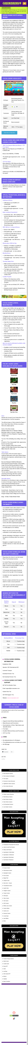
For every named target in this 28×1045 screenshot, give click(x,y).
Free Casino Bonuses (8, 786)
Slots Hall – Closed (8, 883)
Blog (17, 991)
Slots (5, 995)
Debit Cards (6, 961)
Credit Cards (6, 963)
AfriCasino (6, 895)
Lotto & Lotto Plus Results (9, 847)
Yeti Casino (6, 900)
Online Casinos (7, 991)
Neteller (5, 978)
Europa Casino (7, 867)
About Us (18, 989)
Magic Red (6, 878)
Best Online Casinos (8, 799)
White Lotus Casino (8, 905)
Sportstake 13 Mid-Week (9, 852)
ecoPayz (5, 971)
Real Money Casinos (8, 796)
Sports (5, 1000)
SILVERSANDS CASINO (6, 10)
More (5, 920)
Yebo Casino (6, 898)
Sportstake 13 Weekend (9, 854)
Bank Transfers (7, 981)
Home (5, 989)
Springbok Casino (7, 873)
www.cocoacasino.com (13, 698)
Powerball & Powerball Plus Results (11, 844)
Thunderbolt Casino (8, 885)
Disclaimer (6, 1002)
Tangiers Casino (7, 890)
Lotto (5, 997)
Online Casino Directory (9, 794)
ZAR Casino (6, 903)
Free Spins (6, 778)
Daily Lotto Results (8, 849)
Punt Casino (6, 875)
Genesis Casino (7, 913)
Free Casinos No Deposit (9, 776)
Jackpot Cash (6, 880)
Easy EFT (6, 966)
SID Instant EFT (7, 973)
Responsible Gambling (18, 996)
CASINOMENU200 (12, 13)
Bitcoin (5, 976)
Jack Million (6, 918)
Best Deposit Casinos (8, 773)
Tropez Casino (7, 893)
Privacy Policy (18, 1000)
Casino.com (6, 910)
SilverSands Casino (8, 870)
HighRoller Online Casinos (9, 783)
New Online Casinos (8, 801)
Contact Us (18, 993)
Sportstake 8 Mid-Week (9, 857)
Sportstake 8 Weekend (8, 859)
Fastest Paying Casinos (9, 958)
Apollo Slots (6, 888)
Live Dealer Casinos (8, 806)
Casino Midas (6, 908)
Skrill (5, 968)
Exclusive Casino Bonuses (9, 781)
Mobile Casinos (7, 993)
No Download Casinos (8, 804)
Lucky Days (6, 915)
